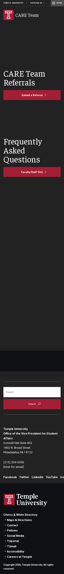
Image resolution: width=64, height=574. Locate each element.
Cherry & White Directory (20, 514)
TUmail (11, 546)
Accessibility (15, 551)
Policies (12, 530)
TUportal (13, 541)
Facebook (10, 477)
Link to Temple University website (25, 500)
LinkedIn (37, 477)
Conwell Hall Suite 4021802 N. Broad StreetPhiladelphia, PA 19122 (18, 447)
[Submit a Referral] (32, 95)
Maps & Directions (19, 520)
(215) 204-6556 (13, 462)
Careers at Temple (19, 556)
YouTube (52, 477)
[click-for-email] (13, 467)
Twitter (24, 477)
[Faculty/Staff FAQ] (32, 172)
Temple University (13, 3)
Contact (12, 525)
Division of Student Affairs (45, 3)
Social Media (15, 535)
